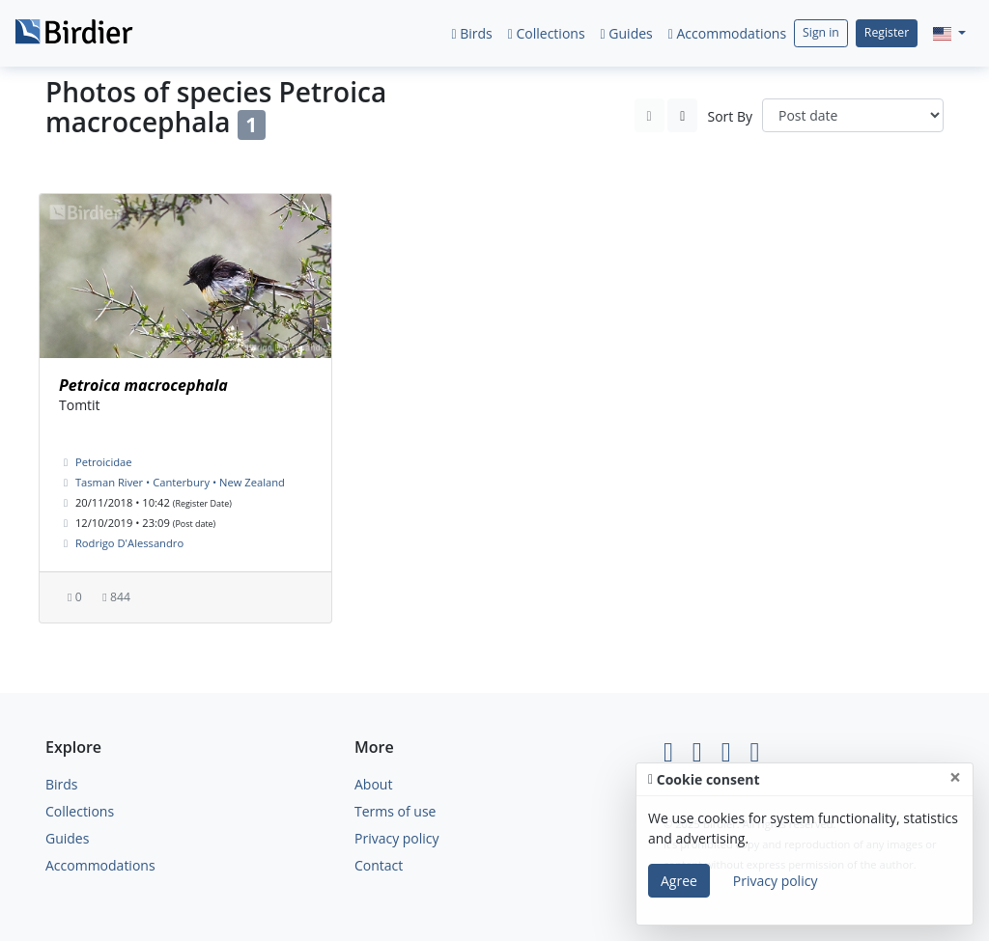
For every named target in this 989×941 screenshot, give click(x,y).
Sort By (729, 116)
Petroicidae (103, 462)
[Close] (955, 777)
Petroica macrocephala (143, 385)
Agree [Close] (679, 881)
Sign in (821, 32)
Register (886, 32)
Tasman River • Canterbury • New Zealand (180, 482)
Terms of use (395, 811)
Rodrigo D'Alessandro (129, 543)
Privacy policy (396, 838)
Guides (627, 33)
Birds (471, 33)
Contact (378, 865)
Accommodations (727, 33)
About (373, 784)
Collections (546, 33)
